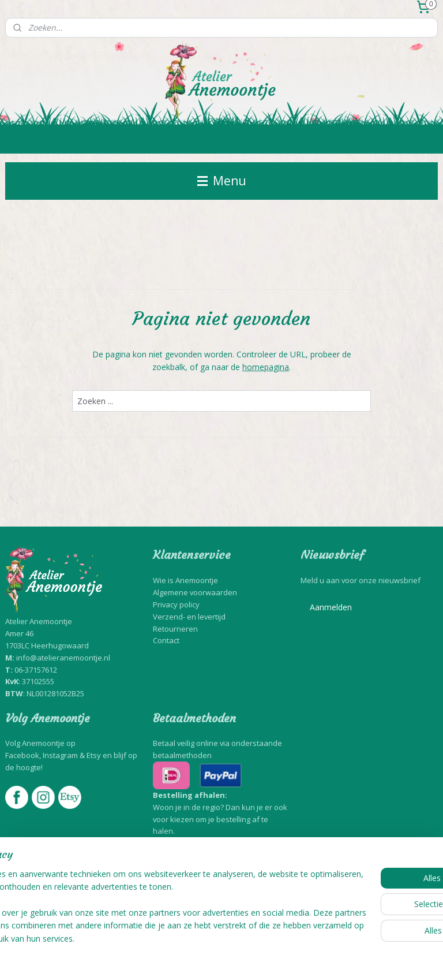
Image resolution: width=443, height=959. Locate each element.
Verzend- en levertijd (189, 616)
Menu (221, 181)
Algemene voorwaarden (195, 592)
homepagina (265, 366)
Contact (166, 640)
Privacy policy (176, 604)
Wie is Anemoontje (185, 580)
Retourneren (175, 629)
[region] (145, 894)
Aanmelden (331, 607)
